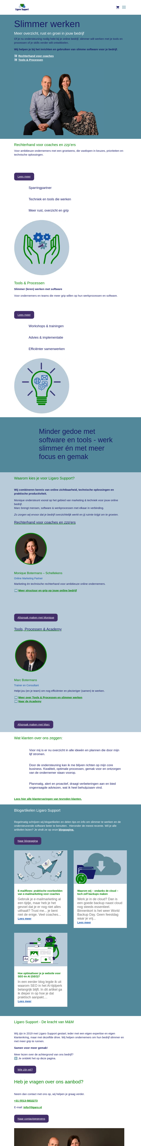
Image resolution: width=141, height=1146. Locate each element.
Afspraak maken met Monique (36, 617)
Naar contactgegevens (31, 1118)
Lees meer (24, 176)
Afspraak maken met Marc (34, 724)
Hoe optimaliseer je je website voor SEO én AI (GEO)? (39, 975)
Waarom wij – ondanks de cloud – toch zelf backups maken (97, 892)
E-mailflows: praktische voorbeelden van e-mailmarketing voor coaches (40, 892)
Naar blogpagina (28, 840)
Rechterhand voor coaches (36, 55)
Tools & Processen (30, 59)
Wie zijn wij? (25, 1069)
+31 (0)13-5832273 (26, 1100)
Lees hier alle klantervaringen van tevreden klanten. (48, 798)
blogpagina (66, 829)
